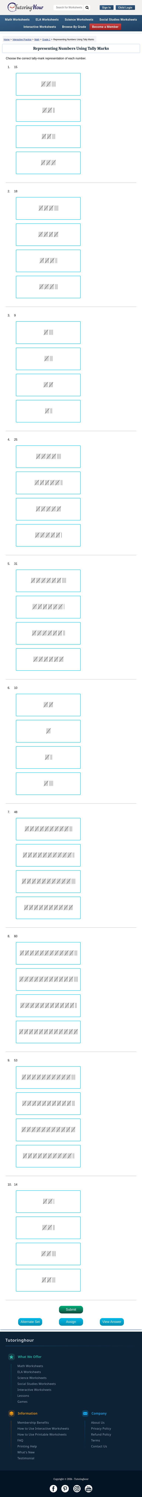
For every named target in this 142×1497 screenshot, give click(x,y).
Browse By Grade (74, 27)
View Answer (111, 1322)
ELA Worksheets (47, 19)
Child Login (125, 7)
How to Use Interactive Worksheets (43, 1428)
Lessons (23, 1396)
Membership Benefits (33, 1423)
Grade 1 (46, 39)
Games (22, 1402)
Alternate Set (30, 1322)
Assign (71, 1322)
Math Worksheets (17, 19)
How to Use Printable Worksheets (42, 1434)
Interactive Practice (22, 39)
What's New (26, 1452)
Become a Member (105, 27)
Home (7, 39)
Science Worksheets (79, 19)
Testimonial (25, 1458)
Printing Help (27, 1446)
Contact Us (99, 1446)
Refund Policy (101, 1434)
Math (36, 39)
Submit (71, 1309)
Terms (95, 1440)
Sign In (106, 7)
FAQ (20, 1440)
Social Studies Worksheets (118, 19)
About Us (98, 1423)
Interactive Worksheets (39, 27)
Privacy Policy (101, 1428)
